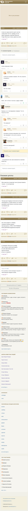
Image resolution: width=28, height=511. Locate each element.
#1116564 (3, 241)
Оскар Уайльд (4, 372)
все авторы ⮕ (4, 387)
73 (4, 233)
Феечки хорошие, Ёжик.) (7, 319)
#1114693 (7, 268)
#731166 (2, 197)
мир (2, 416)
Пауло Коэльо (4, 359)
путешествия (21, 178)
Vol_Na (13, 84)
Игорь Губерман (5, 375)
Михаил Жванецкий (6, 384)
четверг (3, 395)
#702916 (2, 218)
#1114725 (3, 265)
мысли (25, 28)
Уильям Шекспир (5, 366)
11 (9, 258)
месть (19, 218)
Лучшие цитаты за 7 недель (14, 285)
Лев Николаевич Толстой (7, 369)
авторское (4, 445)
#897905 (2, 28)
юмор (13, 197)
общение (19, 265)
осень (2, 439)
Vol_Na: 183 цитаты (14, 288)
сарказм (15, 241)
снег (2, 398)
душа (2, 426)
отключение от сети (23, 197)
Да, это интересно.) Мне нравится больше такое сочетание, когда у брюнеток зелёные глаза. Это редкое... (12, 309)
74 (4, 258)
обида (26, 218)
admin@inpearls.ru (12, 506)
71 (4, 190)
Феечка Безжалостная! (6, 345)
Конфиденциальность (7, 500)
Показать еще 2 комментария (11, 151)
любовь (14, 28)
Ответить (3, 68)
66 (4, 212)
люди (23, 265)
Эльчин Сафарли (5, 381)
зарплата (16, 178)
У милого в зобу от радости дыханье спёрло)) (11, 323)
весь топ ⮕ (3, 490)
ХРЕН (13, 72)
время (2, 423)
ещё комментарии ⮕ (6, 349)
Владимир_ (14, 118)
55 (4, 278)
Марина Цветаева (5, 378)
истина (3, 429)
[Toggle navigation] (26, 2)
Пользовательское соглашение (9, 498)
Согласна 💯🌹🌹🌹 (6, 303)
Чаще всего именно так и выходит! (9, 315)
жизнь (3, 406)
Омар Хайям (4, 362)
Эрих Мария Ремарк (6, 356)
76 (4, 43)
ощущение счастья (20, 28)
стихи (3, 413)
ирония (3, 432)
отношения (4, 419)
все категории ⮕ (5, 451)
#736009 (2, 178)
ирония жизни (24, 241)
